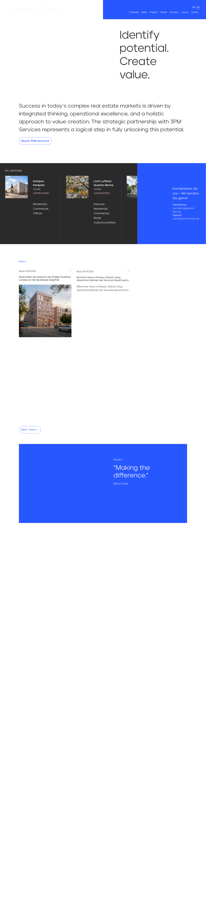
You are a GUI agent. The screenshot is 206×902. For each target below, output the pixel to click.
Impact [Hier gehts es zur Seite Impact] (185, 12)
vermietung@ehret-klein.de (184, 210)
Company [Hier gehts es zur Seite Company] (134, 12)
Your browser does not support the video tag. (51, 45)
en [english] (198, 7)
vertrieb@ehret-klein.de (186, 219)
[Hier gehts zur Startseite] (57, 9)
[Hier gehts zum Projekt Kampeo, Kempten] (54, 197)
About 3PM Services (35, 141)
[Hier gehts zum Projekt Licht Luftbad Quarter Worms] (115, 202)
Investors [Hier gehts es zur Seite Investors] (174, 12)
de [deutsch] (194, 7)
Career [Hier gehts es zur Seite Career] (194, 12)
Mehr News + (29, 429)
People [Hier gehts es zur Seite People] (164, 12)
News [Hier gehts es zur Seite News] (144, 12)
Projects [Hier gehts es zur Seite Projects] (154, 12)
